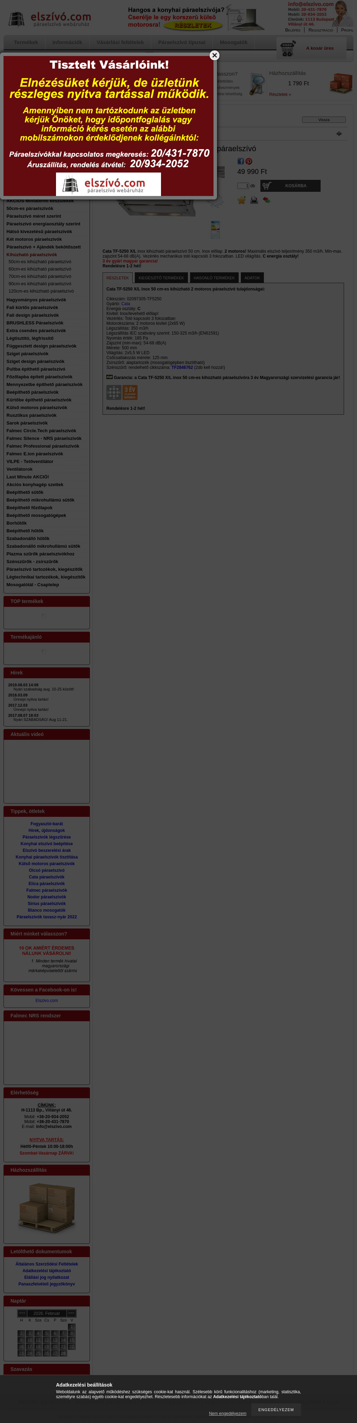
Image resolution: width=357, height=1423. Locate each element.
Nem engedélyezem (227, 1413)
